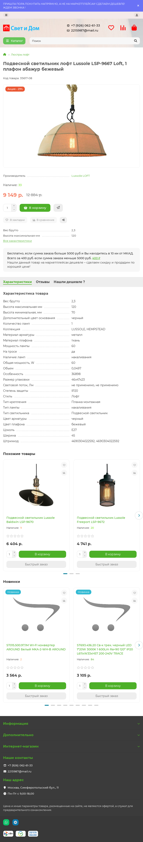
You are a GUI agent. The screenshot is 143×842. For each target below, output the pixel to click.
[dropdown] (6, 15)
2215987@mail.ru (81, 30)
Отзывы (43, 282)
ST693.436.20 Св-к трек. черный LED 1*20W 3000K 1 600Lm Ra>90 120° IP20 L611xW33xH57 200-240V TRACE (105, 649)
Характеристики (17, 282)
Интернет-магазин (71, 746)
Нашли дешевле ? (69, 282)
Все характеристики (17, 240)
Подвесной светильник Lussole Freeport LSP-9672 (101, 520)
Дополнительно (71, 735)
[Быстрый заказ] (58, 208)
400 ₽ (96, 258)
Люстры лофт (20, 54)
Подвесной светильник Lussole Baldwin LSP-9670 (30, 520)
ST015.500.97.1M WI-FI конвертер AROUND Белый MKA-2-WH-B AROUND (36, 647)
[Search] (85, 40)
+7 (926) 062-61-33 (82, 25)
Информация (71, 723)
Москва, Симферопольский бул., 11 (33, 787)
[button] (139, 515)
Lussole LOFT (81, 175)
